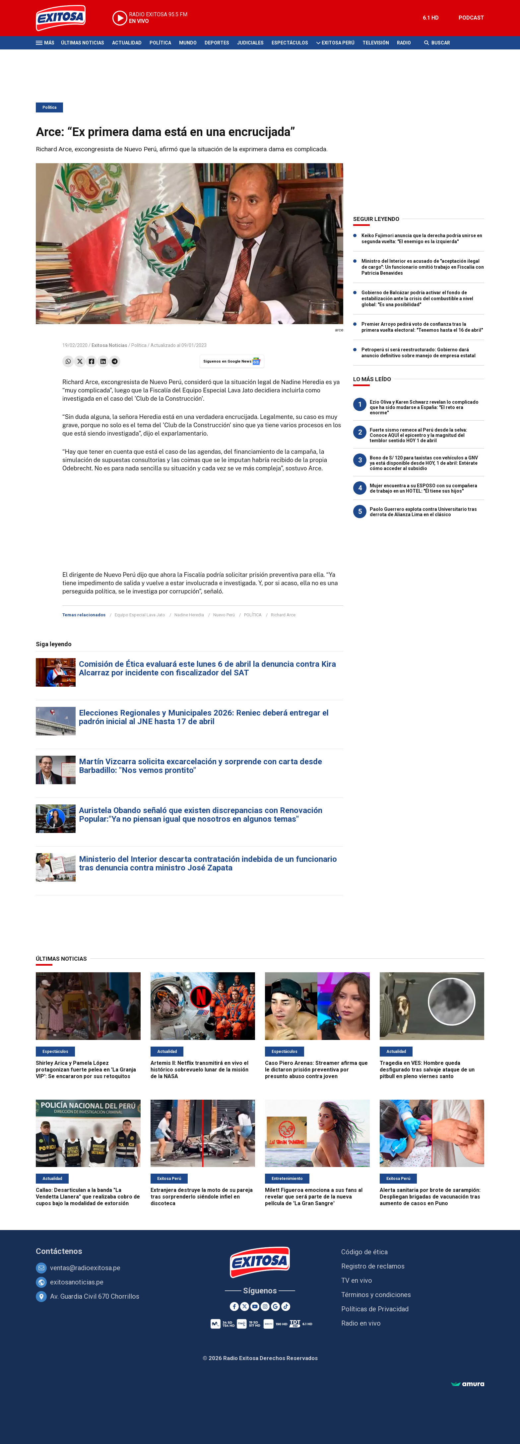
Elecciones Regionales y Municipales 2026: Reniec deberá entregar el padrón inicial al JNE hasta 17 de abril (204, 717)
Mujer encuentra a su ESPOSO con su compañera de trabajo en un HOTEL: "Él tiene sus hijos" (423, 488)
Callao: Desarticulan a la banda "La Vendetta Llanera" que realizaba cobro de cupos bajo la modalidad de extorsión (88, 1196)
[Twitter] (244, 1306)
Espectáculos (290, 42)
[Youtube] (254, 1306)
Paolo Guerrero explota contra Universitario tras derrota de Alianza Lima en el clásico (423, 512)
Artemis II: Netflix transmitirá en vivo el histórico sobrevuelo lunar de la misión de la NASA (199, 1069)
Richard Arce (283, 614)
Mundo (188, 42)
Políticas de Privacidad (375, 1309)
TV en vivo (356, 1280)
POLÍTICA (253, 614)
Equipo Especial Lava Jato (140, 614)
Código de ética (364, 1252)
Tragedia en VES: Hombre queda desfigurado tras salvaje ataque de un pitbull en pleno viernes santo (427, 1069)
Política (160, 42)
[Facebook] (234, 1306)
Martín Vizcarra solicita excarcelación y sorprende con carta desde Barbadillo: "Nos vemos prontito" (200, 766)
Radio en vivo (361, 1323)
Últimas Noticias (82, 42)
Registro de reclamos (373, 1266)
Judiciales (250, 42)
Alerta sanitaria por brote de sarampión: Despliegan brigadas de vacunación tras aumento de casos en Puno (430, 1196)
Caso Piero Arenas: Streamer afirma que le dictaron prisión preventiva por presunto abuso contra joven (316, 1069)
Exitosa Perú (338, 42)
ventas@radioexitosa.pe (85, 1268)
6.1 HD (431, 18)
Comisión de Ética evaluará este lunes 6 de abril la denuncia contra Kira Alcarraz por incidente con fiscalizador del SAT (207, 668)
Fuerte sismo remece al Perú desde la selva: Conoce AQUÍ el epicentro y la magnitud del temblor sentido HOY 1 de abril (418, 435)
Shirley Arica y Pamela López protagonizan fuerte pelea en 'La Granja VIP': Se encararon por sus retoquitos (86, 1069)
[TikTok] (285, 1306)
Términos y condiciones (376, 1295)
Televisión (375, 42)
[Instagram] (265, 1306)
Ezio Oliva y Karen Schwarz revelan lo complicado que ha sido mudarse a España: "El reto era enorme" (424, 407)
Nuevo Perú (224, 614)
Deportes (217, 42)
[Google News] (275, 1306)
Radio (404, 42)
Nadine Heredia (189, 614)
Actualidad (127, 42)
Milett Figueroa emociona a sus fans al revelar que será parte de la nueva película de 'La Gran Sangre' (313, 1196)
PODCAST (471, 18)
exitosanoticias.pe (76, 1282)
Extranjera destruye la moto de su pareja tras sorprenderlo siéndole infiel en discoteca (202, 1196)
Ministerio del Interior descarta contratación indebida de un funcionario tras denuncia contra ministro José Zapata (208, 863)
